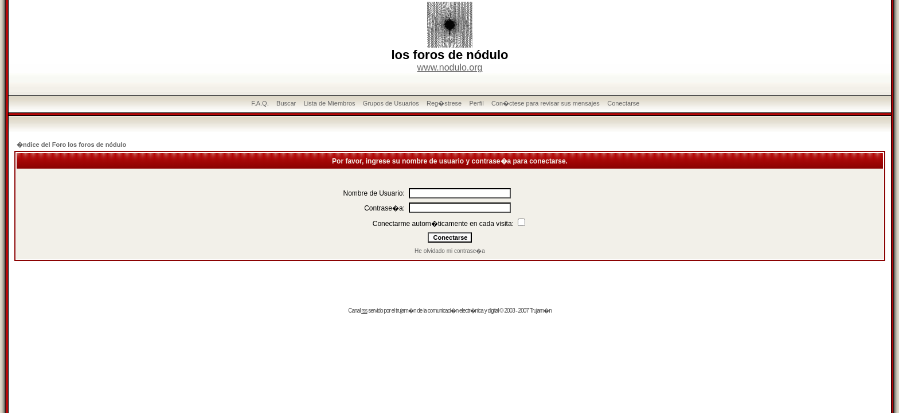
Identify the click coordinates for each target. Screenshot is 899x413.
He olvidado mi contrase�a (450, 251)
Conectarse (623, 103)
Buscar (286, 103)
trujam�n (406, 310)
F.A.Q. (260, 103)
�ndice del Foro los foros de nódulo (71, 144)
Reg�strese (444, 103)
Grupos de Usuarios (391, 103)
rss (364, 310)
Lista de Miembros (329, 103)
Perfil (477, 103)
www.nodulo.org (450, 67)
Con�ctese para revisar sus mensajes (545, 103)
